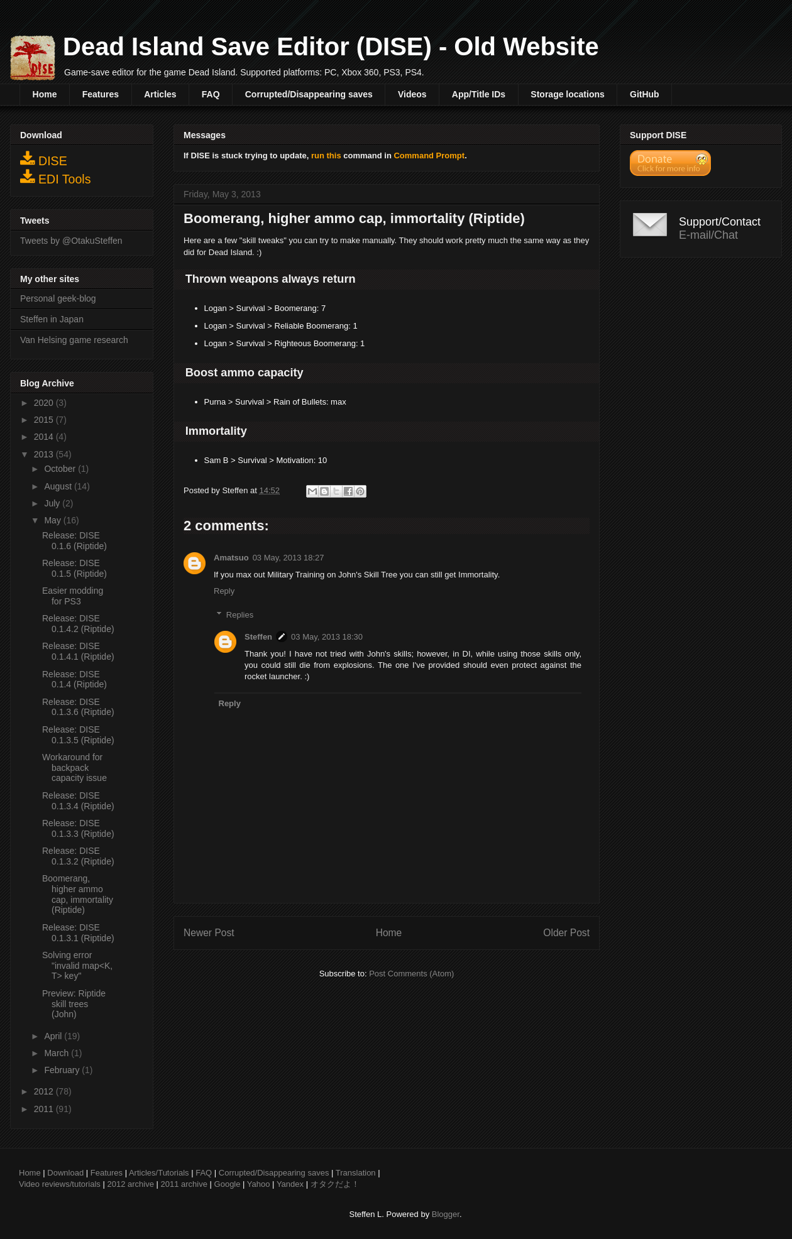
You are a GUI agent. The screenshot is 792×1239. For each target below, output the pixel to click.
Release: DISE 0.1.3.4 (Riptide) (78, 800)
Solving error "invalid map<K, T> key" (77, 965)
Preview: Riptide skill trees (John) (74, 1004)
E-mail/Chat (708, 235)
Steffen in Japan (52, 319)
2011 (45, 1109)
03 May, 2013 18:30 (327, 636)
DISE (43, 159)
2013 (45, 454)
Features (100, 94)
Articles (160, 94)
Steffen (258, 636)
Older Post (566, 932)
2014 (45, 437)
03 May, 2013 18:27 (288, 557)
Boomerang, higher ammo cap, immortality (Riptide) (77, 894)
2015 (45, 420)
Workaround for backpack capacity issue (74, 767)
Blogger (445, 1214)
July (53, 503)
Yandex (290, 1184)
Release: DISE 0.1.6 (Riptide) (74, 540)
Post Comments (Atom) (411, 973)
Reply (224, 591)
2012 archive (130, 1184)
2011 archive (184, 1184)
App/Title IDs (478, 94)
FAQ (211, 94)
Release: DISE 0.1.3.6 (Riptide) (78, 707)
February (63, 1070)
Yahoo (258, 1184)
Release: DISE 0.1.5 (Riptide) (74, 568)
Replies (239, 615)
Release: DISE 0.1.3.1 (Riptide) (78, 932)
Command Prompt (429, 155)
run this (326, 155)
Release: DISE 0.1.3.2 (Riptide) (78, 856)
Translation (356, 1172)
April (54, 1036)
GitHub (644, 94)
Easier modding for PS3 (72, 596)
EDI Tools (55, 177)
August (59, 486)
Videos (412, 94)
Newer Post (209, 932)
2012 (45, 1091)
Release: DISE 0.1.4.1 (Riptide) (78, 651)
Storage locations (567, 94)
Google (227, 1184)
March (57, 1053)
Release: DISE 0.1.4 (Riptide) (74, 679)
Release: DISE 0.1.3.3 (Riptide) (78, 828)
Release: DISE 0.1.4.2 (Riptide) (78, 623)
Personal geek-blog (58, 298)
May (53, 520)
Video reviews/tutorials (60, 1184)
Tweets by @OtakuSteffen (71, 241)
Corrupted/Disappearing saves (309, 94)
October (61, 469)
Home (45, 94)
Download (65, 1172)
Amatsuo (231, 557)
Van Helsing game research (74, 340)
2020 (45, 403)
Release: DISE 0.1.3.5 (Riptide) (78, 734)
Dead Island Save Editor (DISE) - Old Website (331, 46)
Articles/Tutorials (159, 1172)
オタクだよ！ (335, 1184)
